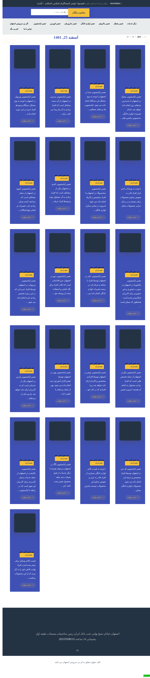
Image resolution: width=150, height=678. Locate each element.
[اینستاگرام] (63, 3)
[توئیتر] (71, 3)
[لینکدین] (53, 3)
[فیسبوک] (78, 3)
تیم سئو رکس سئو (24, 88)
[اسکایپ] (46, 3)
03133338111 (64, 639)
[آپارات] (38, 3)
